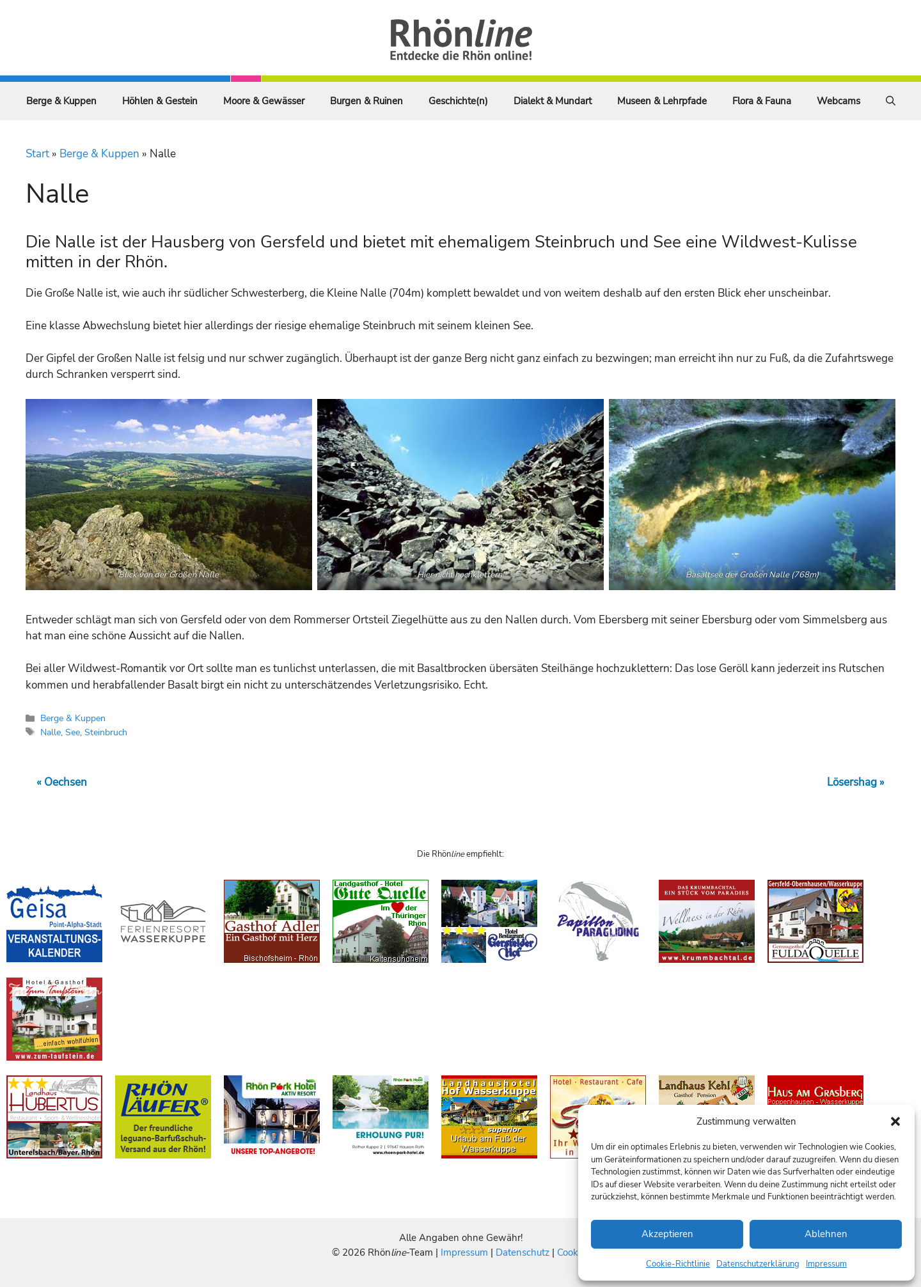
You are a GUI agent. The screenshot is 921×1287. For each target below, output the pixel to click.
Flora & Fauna (761, 101)
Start (37, 153)
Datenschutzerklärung (757, 1264)
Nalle (50, 732)
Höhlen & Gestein (160, 101)
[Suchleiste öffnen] (890, 101)
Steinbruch (105, 732)
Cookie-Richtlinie (678, 1264)
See (72, 732)
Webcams (838, 101)
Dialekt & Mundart (553, 101)
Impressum (826, 1264)
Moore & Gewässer (263, 101)
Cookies (573, 1252)
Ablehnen (826, 1234)
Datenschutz (522, 1252)
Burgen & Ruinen (366, 101)
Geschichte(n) (458, 101)
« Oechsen (61, 782)
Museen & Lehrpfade (662, 101)
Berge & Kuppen (61, 101)
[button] (895, 1121)
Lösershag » (856, 782)
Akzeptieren (667, 1234)
